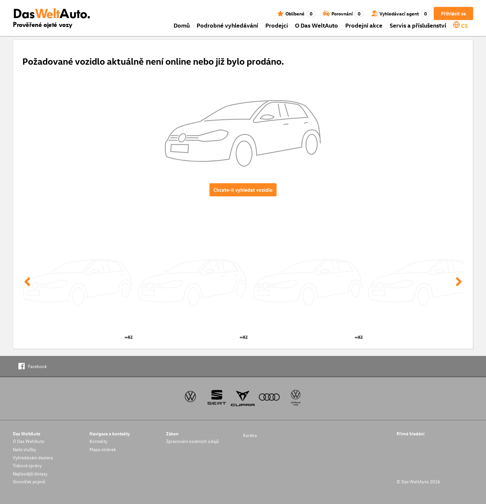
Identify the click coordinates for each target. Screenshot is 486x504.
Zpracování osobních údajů (192, 441)
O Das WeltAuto (316, 25)
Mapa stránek (102, 449)
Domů (182, 25)
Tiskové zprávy (27, 465)
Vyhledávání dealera (33, 457)
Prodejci (276, 25)
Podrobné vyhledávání (227, 25)
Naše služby (24, 449)
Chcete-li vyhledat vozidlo (243, 189)
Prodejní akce (363, 25)
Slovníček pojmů (29, 481)
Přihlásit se (453, 13)
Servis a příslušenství (418, 25)
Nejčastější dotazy (30, 474)
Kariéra (250, 435)
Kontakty (98, 441)
